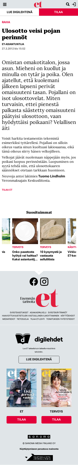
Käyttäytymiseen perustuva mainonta (39, 449)
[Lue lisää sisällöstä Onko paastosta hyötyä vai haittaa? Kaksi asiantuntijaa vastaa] (25, 231)
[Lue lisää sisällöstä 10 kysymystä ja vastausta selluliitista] (53, 231)
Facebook (34, 282)
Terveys (17, 247)
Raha (6, 22)
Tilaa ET (7, 189)
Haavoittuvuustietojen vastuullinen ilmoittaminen (30, 316)
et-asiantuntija (13, 44)
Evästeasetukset (19, 312)
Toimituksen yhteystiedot (60, 319)
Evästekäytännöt (57, 312)
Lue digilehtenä (19, 12)
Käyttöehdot (68, 316)
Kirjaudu (73, 4)
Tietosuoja (23, 319)
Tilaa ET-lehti (37, 319)
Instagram (44, 282)
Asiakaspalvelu (38, 312)
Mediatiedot (8, 319)
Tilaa (58, 12)
